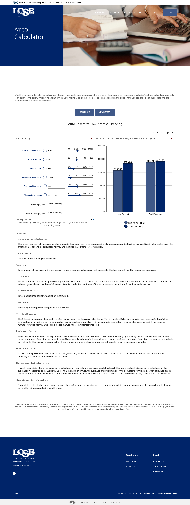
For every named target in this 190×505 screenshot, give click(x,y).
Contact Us (130, 466)
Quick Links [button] (132, 455)
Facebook (14, 473)
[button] (55, 138)
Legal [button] (156, 455)
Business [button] (115, 13)
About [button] (143, 13)
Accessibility (158, 471)
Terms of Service (159, 466)
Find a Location (131, 461)
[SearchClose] (155, 12)
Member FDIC (149, 493)
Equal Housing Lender (168, 493)
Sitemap (16, 493)
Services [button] (129, 13)
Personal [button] (100, 13)
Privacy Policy (158, 461)
